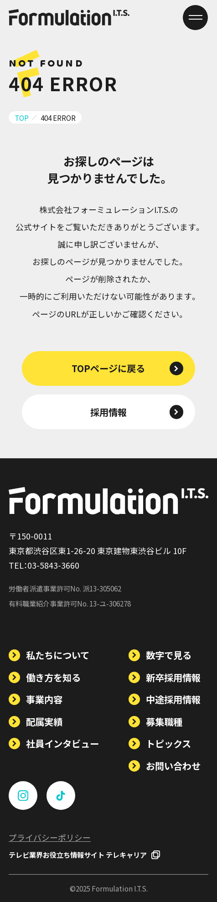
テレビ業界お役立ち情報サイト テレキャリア (84, 855)
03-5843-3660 (53, 565)
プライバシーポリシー (50, 837)
